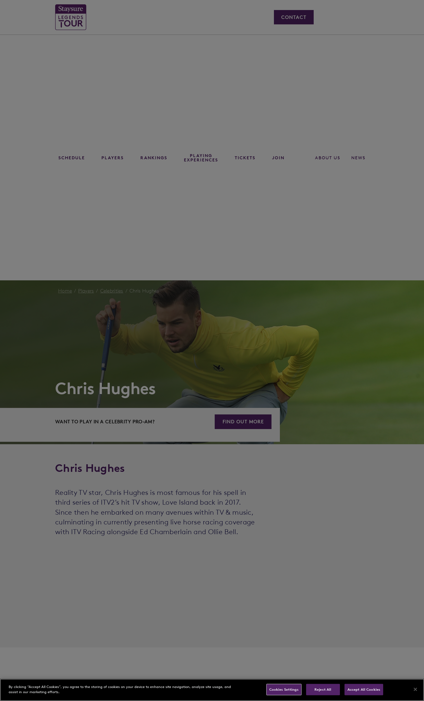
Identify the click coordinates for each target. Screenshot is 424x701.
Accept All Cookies (363, 689)
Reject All (322, 689)
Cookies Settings (284, 689)
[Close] (415, 689)
